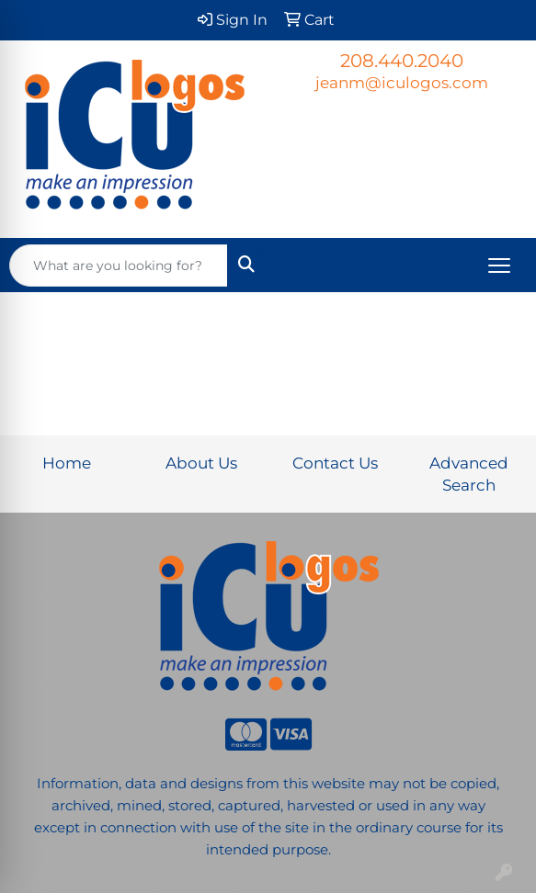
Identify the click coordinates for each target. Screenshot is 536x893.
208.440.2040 (401, 61)
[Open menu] (499, 265)
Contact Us (335, 462)
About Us (201, 462)
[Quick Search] (118, 265)
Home (66, 462)
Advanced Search (468, 473)
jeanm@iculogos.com (401, 82)
